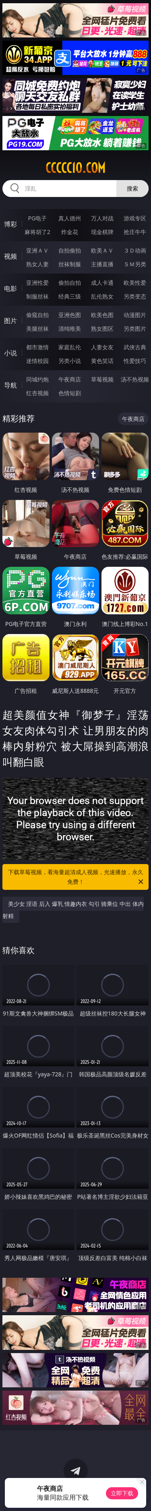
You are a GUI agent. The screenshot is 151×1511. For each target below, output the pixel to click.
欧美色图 (102, 315)
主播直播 (102, 264)
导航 (10, 385)
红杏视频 (37, 393)
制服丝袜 (37, 296)
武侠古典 (135, 347)
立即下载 (122, 1493)
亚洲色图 (69, 315)
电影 (10, 288)
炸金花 (69, 232)
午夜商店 (69, 379)
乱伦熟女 (102, 296)
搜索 (132, 188)
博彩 (10, 224)
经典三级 (69, 296)
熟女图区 (102, 328)
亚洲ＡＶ (37, 250)
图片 (10, 320)
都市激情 (37, 347)
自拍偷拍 (69, 250)
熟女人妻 (37, 264)
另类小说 (69, 361)
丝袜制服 (69, 264)
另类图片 (135, 328)
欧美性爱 (135, 282)
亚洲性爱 (37, 282)
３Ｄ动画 (135, 250)
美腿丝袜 (37, 328)
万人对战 (102, 218)
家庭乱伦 (69, 347)
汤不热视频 (135, 379)
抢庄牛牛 (135, 232)
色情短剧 (69, 393)
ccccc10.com (75, 168)
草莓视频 (102, 379)
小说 (10, 352)
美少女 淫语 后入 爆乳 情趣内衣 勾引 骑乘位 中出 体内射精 (73, 910)
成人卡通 (102, 282)
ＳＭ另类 (135, 264)
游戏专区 (135, 218)
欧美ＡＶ (102, 250)
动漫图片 (135, 315)
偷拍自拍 (69, 282)
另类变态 (135, 296)
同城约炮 (37, 379)
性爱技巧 (135, 361)
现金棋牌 (102, 232)
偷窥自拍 (37, 315)
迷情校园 (37, 361)
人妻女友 (102, 347)
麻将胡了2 (37, 232)
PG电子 (37, 218)
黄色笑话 (102, 361)
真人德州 (69, 218)
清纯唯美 (69, 328)
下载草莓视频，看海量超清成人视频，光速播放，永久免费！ (76, 877)
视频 (10, 256)
